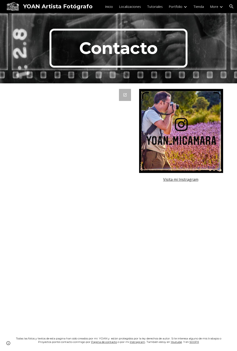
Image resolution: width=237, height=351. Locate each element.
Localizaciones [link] (130, 6)
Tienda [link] (198, 6)
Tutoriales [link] (155, 6)
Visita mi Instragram (180, 179)
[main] (118, 48)
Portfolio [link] (175, 6)
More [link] (214, 6)
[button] (231, 6)
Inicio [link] (109, 6)
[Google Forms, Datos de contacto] (74, 206)
